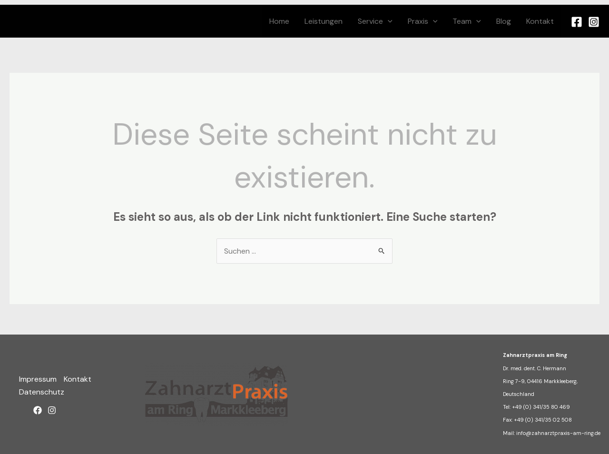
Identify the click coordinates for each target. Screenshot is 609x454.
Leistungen (323, 21)
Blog (503, 21)
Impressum (38, 379)
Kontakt (540, 21)
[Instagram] (593, 22)
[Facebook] (576, 22)
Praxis (423, 21)
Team (466, 21)
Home (279, 21)
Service (375, 21)
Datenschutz (41, 392)
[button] (388, 21)
